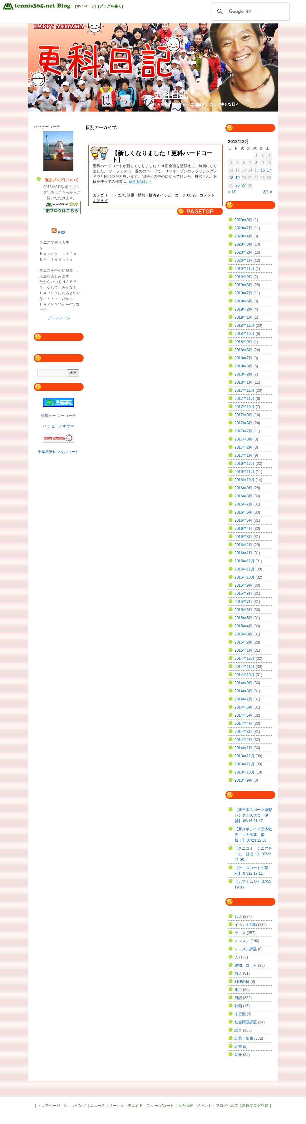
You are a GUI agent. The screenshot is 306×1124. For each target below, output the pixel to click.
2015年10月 (244, 577)
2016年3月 (243, 537)
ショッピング (75, 1105)
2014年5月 (243, 715)
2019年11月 (244, 268)
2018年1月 (243, 382)
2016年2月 (243, 545)
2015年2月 (243, 642)
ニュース (97, 1105)
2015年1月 (243, 650)
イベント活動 (245, 925)
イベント (204, 1105)
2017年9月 (243, 415)
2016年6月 (243, 512)
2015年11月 (244, 569)
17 (269, 170)
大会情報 (185, 1105)
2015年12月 (244, 561)
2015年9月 (243, 585)
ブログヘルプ (227, 1105)
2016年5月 (243, 520)
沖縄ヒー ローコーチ (58, 416)
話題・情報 (136, 195)
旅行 (238, 989)
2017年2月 (243, 447)
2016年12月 (244, 463)
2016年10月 (244, 480)
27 (244, 185)
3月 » (267, 192)
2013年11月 (244, 764)
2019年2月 (243, 309)
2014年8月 (243, 691)
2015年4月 (243, 626)
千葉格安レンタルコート (58, 452)
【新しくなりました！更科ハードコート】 (162, 156)
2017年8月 (243, 423)
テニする (135, 1105)
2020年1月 (243, 260)
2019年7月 (243, 293)
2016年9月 (243, 488)
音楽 (238, 1054)
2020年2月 (243, 252)
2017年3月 (243, 439)
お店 (238, 916)
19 (237, 178)
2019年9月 (243, 277)
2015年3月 (243, 634)
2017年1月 (243, 455)
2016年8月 (243, 496)
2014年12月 (244, 658)
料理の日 (241, 981)
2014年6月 (243, 707)
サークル (116, 1105)
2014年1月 (243, 748)
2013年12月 (244, 756)
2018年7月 (243, 358)
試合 (238, 1030)
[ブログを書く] (110, 6)
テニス (119, 195)
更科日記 (170, 94)
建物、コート (245, 965)
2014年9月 (243, 683)
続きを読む (140, 181)
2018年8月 (243, 350)
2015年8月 (243, 593)
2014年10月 (244, 675)
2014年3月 (243, 731)
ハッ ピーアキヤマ (58, 426)
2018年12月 (244, 325)
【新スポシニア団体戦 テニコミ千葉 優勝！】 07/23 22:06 (255, 835)
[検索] (249, 11)
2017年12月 (244, 390)
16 (263, 170)
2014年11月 (244, 666)
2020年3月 (243, 244)
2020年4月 (243, 236)
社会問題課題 (245, 1022)
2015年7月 (243, 601)
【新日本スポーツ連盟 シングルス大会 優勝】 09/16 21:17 (255, 815)
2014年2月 (243, 740)
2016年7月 (243, 504)
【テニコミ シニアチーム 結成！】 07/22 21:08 (253, 854)
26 (237, 185)
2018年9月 (243, 342)
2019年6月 (243, 301)
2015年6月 (243, 610)
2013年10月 (244, 772)
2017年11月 (244, 398)
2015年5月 (243, 618)
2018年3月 (243, 366)
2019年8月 (243, 285)
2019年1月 (243, 317)
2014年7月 (243, 699)
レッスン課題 (245, 949)
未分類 (240, 1014)
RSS (62, 233)
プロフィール (58, 318)
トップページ (48, 1105)
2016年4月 (243, 528)
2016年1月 (243, 553)
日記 (238, 998)
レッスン (241, 941)
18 (231, 178)
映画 (238, 1006)
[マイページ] (85, 6)
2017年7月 (243, 431)
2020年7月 (243, 228)
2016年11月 (244, 472)
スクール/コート (160, 1105)
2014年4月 (243, 723)
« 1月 (232, 192)
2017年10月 (244, 407)
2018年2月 (243, 374)
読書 (238, 1046)
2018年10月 (244, 333)
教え (238, 973)
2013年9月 (243, 780)
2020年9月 (243, 220)
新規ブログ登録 (255, 1105)
